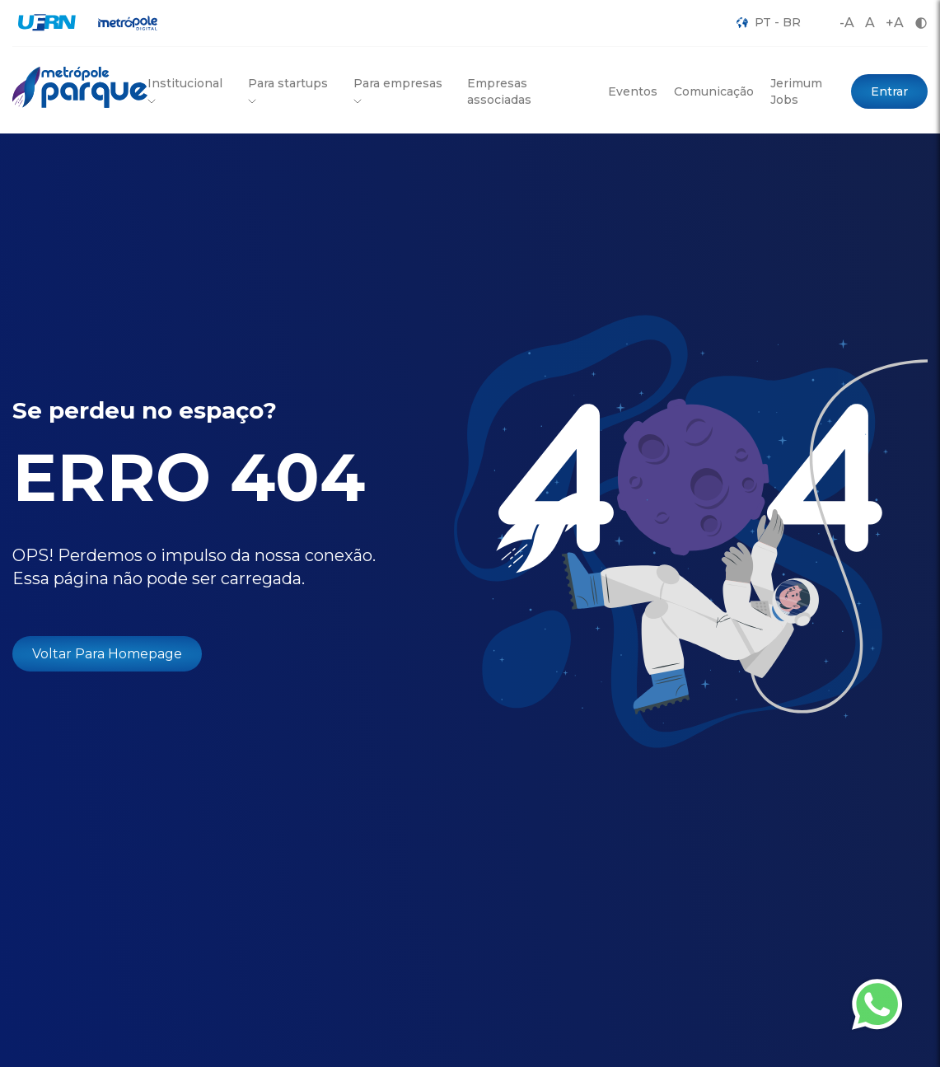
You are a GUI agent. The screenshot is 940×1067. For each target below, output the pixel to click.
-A (846, 22)
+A (895, 22)
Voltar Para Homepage (107, 654)
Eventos (632, 91)
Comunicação (714, 91)
